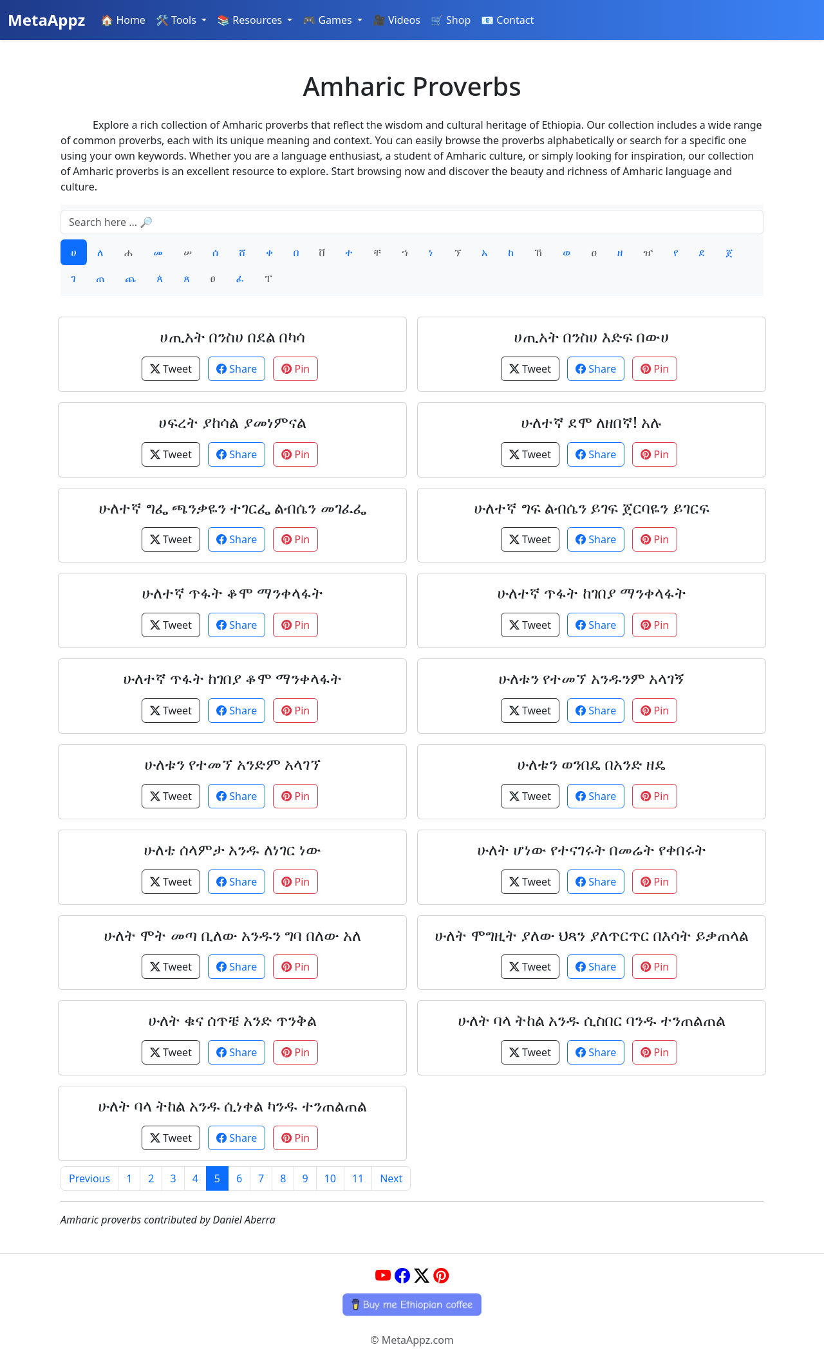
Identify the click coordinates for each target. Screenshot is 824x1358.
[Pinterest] (441, 1275)
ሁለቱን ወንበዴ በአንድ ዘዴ (592, 763)
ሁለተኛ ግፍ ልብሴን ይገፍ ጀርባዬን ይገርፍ (591, 507)
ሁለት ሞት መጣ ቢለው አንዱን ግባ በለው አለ (232, 934)
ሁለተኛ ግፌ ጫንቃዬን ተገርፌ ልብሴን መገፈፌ (232, 507)
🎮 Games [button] (329, 20)
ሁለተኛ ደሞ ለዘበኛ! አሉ (591, 422)
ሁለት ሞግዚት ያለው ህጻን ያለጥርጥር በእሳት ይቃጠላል (592, 934)
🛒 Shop (451, 20)
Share (236, 369)
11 (358, 1178)
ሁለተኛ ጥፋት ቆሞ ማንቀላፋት (233, 592)
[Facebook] (402, 1275)
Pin (295, 369)
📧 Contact (507, 20)
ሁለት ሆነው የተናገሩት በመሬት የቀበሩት (592, 849)
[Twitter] (421, 1275)
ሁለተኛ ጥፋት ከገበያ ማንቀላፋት (591, 592)
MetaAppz (46, 19)
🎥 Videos (396, 20)
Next (391, 1178)
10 (330, 1178)
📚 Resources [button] (251, 20)
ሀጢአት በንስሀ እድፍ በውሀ (592, 336)
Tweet (171, 369)
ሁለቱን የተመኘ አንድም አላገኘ (232, 763)
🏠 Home (122, 20)
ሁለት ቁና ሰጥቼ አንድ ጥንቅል (232, 1019)
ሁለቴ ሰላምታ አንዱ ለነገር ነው (232, 849)
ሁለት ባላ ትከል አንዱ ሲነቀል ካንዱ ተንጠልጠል (232, 1105)
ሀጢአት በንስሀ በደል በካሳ (233, 336)
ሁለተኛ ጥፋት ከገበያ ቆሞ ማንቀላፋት (232, 678)
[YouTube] (383, 1275)
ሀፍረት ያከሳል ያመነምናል (232, 422)
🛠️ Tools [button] (177, 20)
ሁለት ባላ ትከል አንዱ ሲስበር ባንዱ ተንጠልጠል (592, 1019)
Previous (89, 1178)
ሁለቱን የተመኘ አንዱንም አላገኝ (591, 678)
